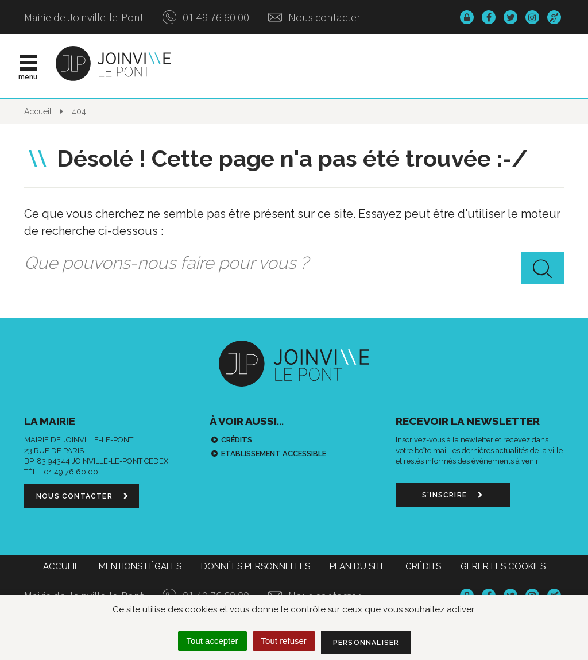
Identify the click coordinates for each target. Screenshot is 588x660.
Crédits (236, 439)
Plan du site (358, 566)
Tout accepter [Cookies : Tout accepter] (212, 641)
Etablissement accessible (273, 453)
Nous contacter (314, 17)
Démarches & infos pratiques (459, 66)
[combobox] (294, 263)
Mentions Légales (140, 566)
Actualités (246, 66)
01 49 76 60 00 (206, 17)
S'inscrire (452, 495)
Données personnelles (255, 566)
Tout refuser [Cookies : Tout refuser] (284, 641)
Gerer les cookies (503, 566)
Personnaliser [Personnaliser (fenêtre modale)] (366, 643)
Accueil (61, 566)
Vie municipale (327, 66)
